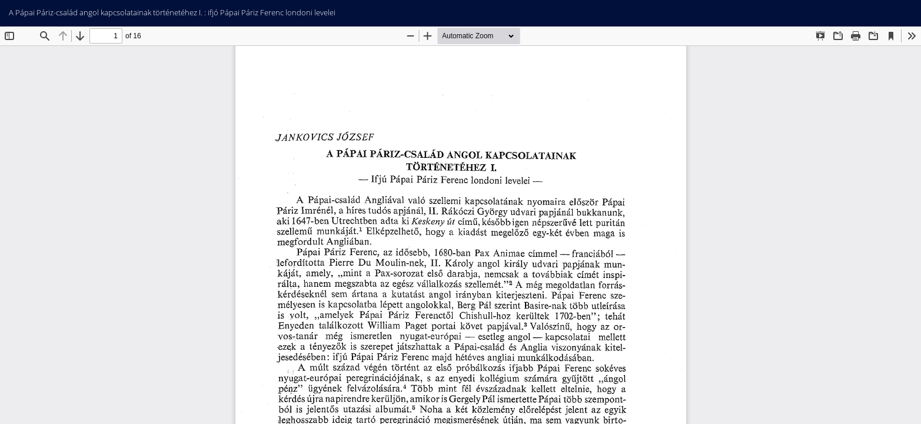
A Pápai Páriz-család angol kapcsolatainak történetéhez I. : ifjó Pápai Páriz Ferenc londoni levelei (172, 12)
